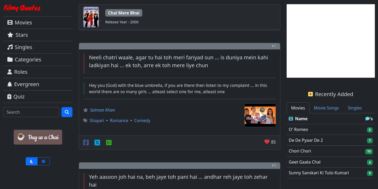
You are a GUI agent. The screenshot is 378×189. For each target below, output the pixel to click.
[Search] (31, 112)
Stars (17, 34)
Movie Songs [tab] (326, 108)
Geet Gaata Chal (305, 162)
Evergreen (23, 84)
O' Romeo (298, 129)
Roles (17, 71)
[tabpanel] (331, 145)
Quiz (16, 96)
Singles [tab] (355, 108)
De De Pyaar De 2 (306, 140)
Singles (19, 47)
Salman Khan (102, 110)
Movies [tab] (298, 108)
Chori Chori (300, 151)
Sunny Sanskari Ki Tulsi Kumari (319, 173)
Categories (24, 59)
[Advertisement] (331, 41)
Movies (19, 22)
